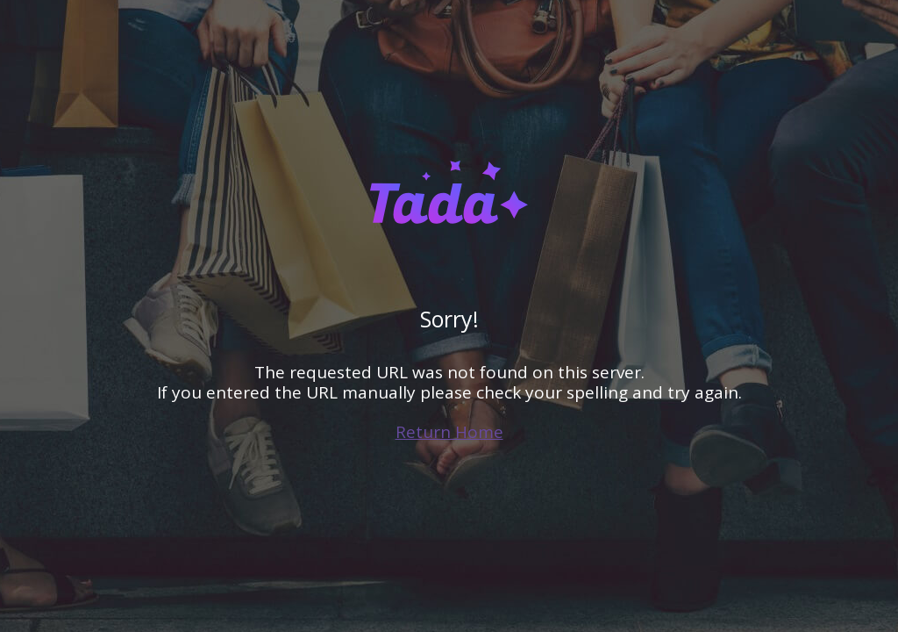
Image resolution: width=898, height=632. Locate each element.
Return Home (449, 431)
